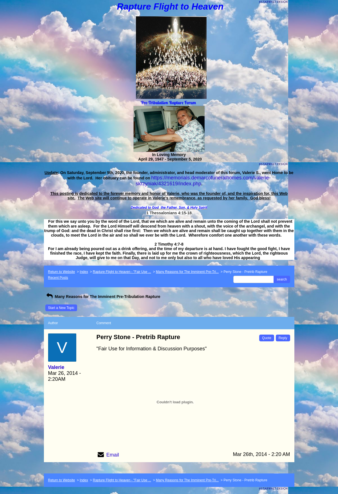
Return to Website (61, 272)
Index (84, 272)
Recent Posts (58, 278)
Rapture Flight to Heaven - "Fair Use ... (122, 272)
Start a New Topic (61, 308)
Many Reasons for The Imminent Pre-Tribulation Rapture (102, 296)
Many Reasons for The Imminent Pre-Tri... (187, 272)
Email (112, 455)
